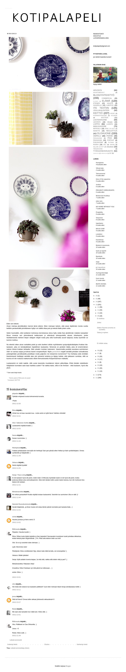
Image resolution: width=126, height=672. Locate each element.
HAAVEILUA (97, 105)
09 (98, 316)
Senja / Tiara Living (19, 475)
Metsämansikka (17, 492)
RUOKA (96, 144)
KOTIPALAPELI (8, 8)
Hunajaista (100, 163)
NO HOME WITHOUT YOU (105, 207)
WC (110, 153)
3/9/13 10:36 (16, 404)
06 (98, 356)
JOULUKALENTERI (101, 110)
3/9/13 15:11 (16, 590)
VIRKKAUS (104, 153)
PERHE (109, 136)
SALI (104, 144)
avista (14, 517)
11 (98, 310)
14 (97, 301)
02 (98, 368)
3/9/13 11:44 (16, 441)
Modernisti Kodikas (103, 196)
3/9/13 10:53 (16, 428)
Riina (14, 410)
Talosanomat (100, 174)
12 (98, 307)
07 (98, 353)
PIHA (110, 138)
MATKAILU (97, 128)
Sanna (14, 435)
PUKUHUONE (98, 142)
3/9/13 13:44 (16, 510)
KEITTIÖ (17, 380)
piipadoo (15, 393)
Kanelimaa (99, 240)
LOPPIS (96, 124)
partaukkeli (56, 352)
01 (98, 371)
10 (98, 313)
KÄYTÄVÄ (104, 118)
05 (98, 359)
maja (97, 262)
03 (98, 365)
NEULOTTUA (111, 131)
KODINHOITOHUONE (100, 115)
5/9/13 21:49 (16, 636)
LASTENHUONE (100, 120)
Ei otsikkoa (100, 318)
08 (98, 350)
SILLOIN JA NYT (98, 147)
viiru (13, 584)
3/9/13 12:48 (16, 497)
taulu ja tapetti (101, 251)
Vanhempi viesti (82, 644)
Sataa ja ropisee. (102, 332)
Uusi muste (100, 278)
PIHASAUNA (97, 140)
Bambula (99, 256)
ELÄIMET (95, 101)
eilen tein (99, 201)
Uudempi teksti (12, 644)
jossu (14, 596)
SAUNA (112, 144)
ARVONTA (97, 90)
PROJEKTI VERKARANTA (105, 190)
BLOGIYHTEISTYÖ (103, 95)
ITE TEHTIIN (101, 108)
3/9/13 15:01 (16, 577)
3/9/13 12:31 (16, 485)
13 (97, 304)
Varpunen (99, 218)
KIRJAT (112, 113)
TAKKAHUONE (98, 149)
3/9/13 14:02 (16, 522)
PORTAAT (110, 140)
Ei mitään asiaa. (102, 343)
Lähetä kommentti (16, 640)
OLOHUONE (104, 133)
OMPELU (97, 136)
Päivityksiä (16, 448)
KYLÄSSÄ (114, 115)
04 (98, 362)
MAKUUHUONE (99, 126)
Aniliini (98, 185)
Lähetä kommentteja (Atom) (20, 648)
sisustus (110, 147)
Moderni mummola (102, 245)
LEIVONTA (97, 122)
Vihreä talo (100, 168)
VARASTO (96, 153)
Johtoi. (99, 322)
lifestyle (109, 122)
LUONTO (110, 124)
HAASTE (110, 103)
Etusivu (46, 644)
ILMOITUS (110, 105)
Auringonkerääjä (102, 273)
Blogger (68, 666)
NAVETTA (96, 131)
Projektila (99, 212)
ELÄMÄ (106, 101)
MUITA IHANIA (101, 284)
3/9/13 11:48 (16, 456)
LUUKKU (99, 234)
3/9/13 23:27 (16, 602)
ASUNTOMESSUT (99, 92)
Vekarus (15, 462)
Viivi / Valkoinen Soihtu (20, 423)
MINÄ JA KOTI (110, 128)
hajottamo (99, 223)
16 (97, 296)
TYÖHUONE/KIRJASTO (103, 151)
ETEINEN (96, 103)
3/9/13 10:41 (16, 416)
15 (97, 299)
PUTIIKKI (111, 142)
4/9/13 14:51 (16, 615)
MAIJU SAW (100, 229)
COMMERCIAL (107, 98)
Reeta (14, 609)
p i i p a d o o (100, 267)
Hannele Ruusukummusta (21, 504)
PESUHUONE (97, 138)
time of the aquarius (103, 179)
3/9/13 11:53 (16, 468)
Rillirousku (16, 529)
